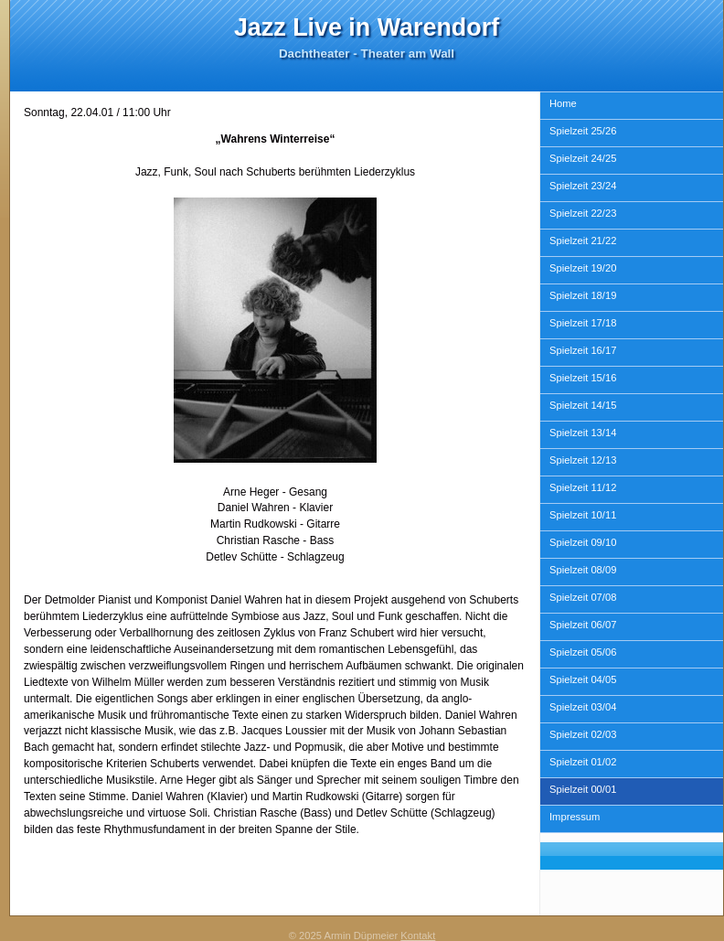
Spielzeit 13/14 (582, 432)
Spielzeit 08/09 (582, 569)
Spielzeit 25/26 (582, 130)
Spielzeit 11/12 (582, 487)
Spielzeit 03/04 (582, 706)
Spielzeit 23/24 (582, 185)
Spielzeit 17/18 (582, 322)
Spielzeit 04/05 (582, 679)
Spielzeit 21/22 (582, 240)
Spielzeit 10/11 (582, 514)
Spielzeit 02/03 (582, 734)
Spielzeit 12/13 (582, 459)
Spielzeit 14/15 (582, 405)
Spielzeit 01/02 (582, 761)
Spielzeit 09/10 (582, 542)
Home (563, 103)
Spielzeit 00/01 (582, 789)
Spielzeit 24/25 (582, 158)
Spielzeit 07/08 (582, 597)
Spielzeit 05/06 (582, 652)
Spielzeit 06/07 (582, 624)
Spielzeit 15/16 (582, 377)
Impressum (574, 816)
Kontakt (417, 935)
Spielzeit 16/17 (582, 350)
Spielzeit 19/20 (582, 267)
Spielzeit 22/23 (582, 213)
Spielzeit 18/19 (582, 295)
